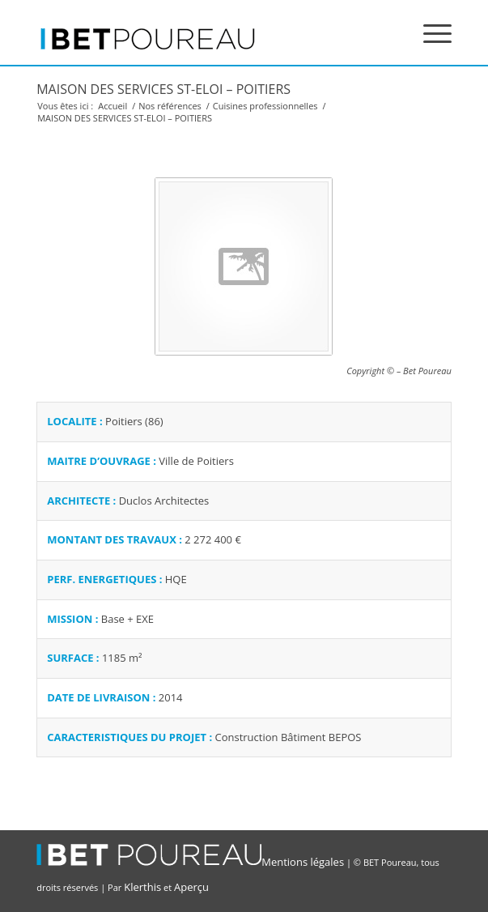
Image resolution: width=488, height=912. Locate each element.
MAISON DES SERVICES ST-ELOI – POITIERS (163, 89)
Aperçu (191, 887)
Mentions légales (302, 861)
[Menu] (429, 32)
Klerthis (142, 887)
